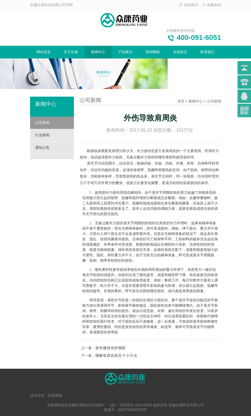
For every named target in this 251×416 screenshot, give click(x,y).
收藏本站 (211, 5)
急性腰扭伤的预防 (110, 348)
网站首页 (43, 52)
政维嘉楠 (55, 395)
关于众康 (71, 52)
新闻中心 (98, 52)
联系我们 (207, 52)
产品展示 (125, 52)
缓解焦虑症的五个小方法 (116, 355)
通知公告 (42, 147)
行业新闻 (42, 135)
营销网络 (153, 52)
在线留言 (188, 5)
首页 (180, 101)
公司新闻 (42, 123)
